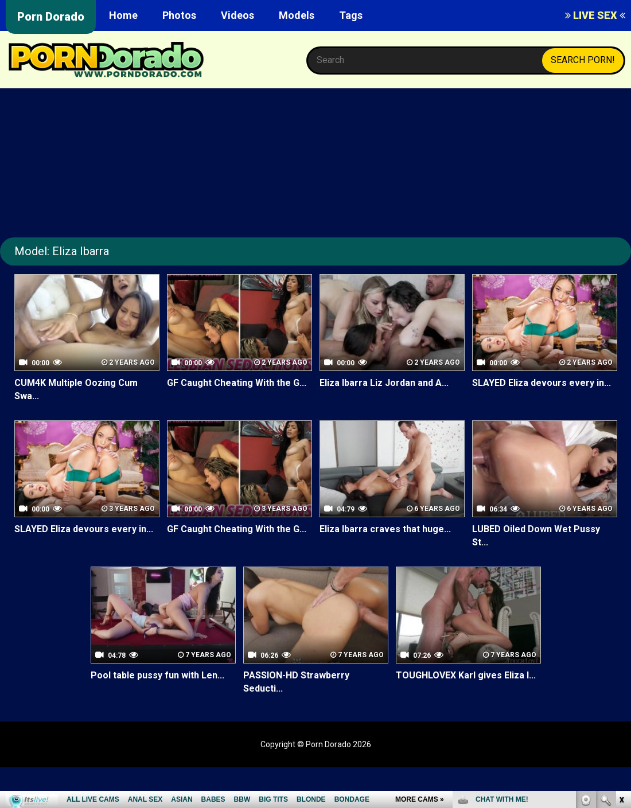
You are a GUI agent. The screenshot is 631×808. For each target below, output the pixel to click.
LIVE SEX (595, 15)
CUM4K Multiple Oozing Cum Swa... (75, 389)
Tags (351, 15)
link (621, 629)
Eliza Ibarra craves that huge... (385, 529)
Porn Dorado (50, 17)
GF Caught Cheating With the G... (236, 382)
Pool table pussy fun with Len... (157, 675)
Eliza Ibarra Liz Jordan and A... (384, 382)
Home (123, 15)
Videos (237, 15)
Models (296, 15)
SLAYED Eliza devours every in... (541, 382)
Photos (179, 15)
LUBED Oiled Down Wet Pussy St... (535, 536)
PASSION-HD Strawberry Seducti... (296, 682)
